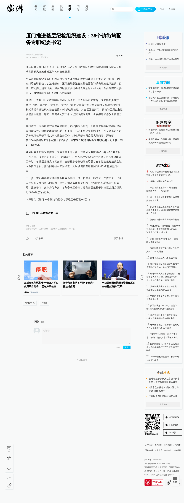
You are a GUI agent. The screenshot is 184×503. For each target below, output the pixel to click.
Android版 (174, 417)
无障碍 (171, 9)
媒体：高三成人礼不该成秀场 (163, 258)
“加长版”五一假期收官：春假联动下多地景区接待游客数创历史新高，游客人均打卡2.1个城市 (163, 229)
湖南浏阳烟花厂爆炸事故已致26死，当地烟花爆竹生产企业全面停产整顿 (162, 347)
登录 (162, 9)
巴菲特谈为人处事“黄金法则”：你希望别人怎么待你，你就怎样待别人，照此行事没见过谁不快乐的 (163, 276)
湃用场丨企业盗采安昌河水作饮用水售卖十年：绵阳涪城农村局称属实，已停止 (162, 210)
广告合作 (177, 445)
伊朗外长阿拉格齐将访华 (161, 181)
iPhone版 (174, 425)
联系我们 (168, 445)
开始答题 (163, 151)
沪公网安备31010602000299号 (157, 463)
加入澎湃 (158, 445)
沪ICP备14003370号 (153, 460)
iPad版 (172, 432)
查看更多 (163, 67)
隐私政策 (158, 450)
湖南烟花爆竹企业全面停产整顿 (164, 219)
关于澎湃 (149, 445)
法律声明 (149, 450)
